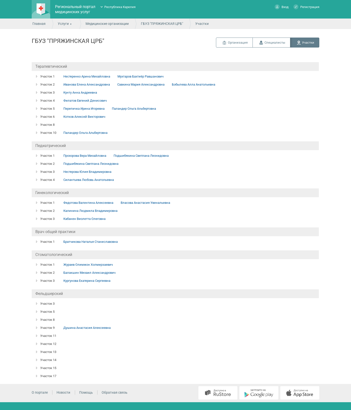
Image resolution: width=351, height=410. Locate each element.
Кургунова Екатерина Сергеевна (86, 281)
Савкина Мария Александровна (141, 84)
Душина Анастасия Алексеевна (87, 328)
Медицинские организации (107, 24)
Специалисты (274, 42)
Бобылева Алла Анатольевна (193, 84)
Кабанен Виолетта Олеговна (84, 219)
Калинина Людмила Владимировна (90, 211)
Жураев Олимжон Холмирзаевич (88, 264)
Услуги (63, 24)
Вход (282, 6)
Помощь (86, 392)
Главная (39, 24)
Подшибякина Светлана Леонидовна (141, 155)
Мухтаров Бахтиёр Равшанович (140, 76)
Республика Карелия (120, 7)
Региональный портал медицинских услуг (75, 9)
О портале (40, 392)
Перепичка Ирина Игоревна (84, 108)
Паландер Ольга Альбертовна (134, 108)
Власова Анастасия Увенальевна (145, 203)
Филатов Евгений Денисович (85, 100)
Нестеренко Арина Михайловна (86, 76)
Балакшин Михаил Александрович (89, 272)
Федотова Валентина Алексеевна (88, 203)
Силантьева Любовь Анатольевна (88, 180)
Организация (238, 42)
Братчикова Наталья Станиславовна (90, 242)
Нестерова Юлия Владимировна (87, 172)
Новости (63, 392)
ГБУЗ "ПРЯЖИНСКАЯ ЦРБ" (162, 24)
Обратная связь (114, 392)
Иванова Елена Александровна (86, 84)
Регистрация (306, 6)
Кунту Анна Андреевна (80, 92)
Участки (308, 42)
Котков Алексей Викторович (84, 116)
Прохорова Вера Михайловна (84, 155)
